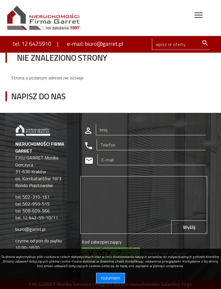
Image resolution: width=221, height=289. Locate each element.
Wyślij (189, 227)
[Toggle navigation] (199, 16)
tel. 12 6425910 (32, 43)
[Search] (180, 44)
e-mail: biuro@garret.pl (95, 43)
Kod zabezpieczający (102, 241)
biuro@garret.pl (30, 229)
